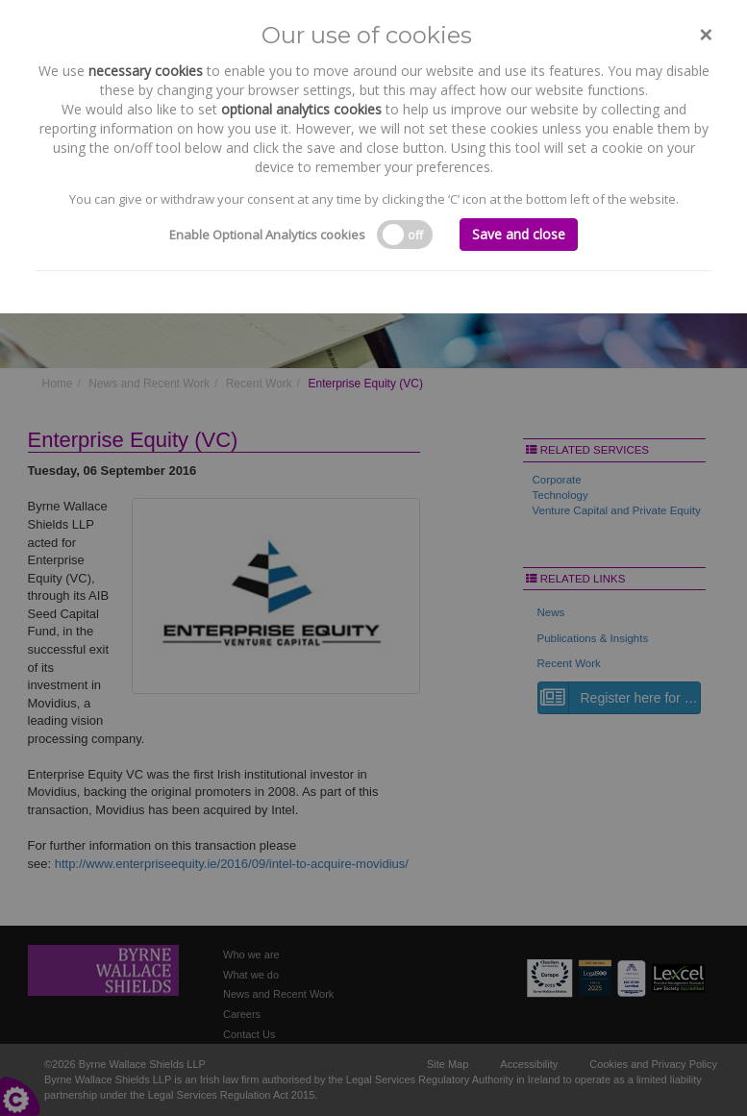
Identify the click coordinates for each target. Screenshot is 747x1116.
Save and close (518, 234)
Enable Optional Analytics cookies (267, 234)
